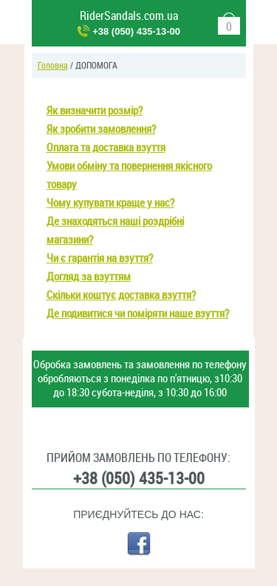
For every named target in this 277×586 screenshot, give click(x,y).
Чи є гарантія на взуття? (100, 258)
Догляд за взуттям (89, 276)
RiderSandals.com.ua (129, 16)
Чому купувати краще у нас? (110, 203)
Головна (53, 66)
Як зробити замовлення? (101, 129)
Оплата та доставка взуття (106, 147)
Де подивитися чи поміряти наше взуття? (138, 313)
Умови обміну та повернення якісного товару (129, 175)
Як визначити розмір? (95, 110)
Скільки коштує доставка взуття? (121, 295)
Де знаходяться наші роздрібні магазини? (115, 231)
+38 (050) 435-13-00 (136, 31)
